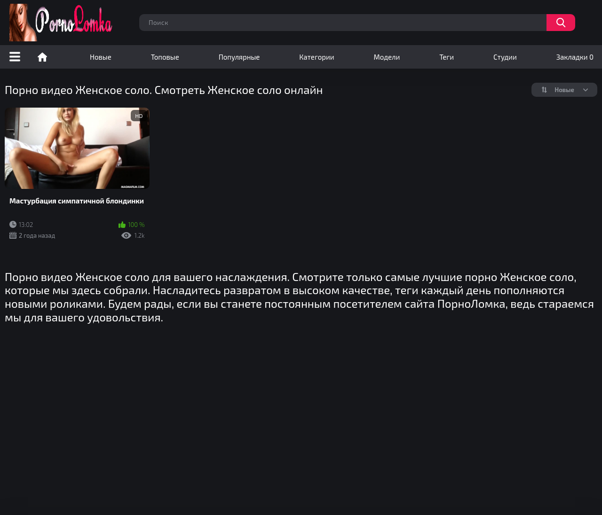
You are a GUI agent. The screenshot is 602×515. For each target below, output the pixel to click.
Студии (505, 57)
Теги (446, 57)
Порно (42, 57)
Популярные (239, 57)
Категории (316, 57)
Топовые (165, 57)
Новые (100, 57)
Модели (387, 57)
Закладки (575, 57)
